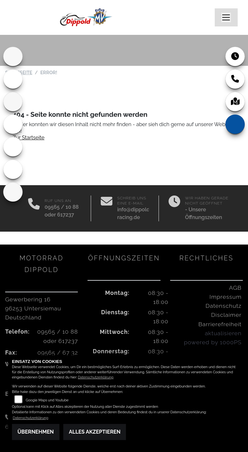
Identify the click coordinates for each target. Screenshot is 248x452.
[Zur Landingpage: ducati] (13, 79)
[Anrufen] (34, 208)
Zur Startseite (29, 138)
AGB (235, 287)
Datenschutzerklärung (95, 377)
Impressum (226, 296)
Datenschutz (224, 305)
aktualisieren (223, 333)
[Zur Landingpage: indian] (13, 192)
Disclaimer (226, 314)
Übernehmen (35, 432)
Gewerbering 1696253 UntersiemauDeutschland (33, 308)
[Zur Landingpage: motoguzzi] (13, 124)
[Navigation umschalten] (226, 17)
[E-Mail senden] (106, 208)
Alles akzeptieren (94, 432)
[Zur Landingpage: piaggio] (13, 169)
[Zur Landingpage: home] (13, 56)
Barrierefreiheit (220, 324)
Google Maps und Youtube (47, 400)
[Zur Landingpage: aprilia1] (13, 101)
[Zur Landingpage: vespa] (13, 146)
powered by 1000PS (213, 342)
